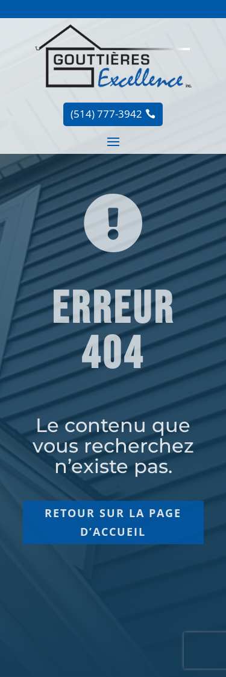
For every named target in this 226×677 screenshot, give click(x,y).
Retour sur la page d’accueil (113, 522)
